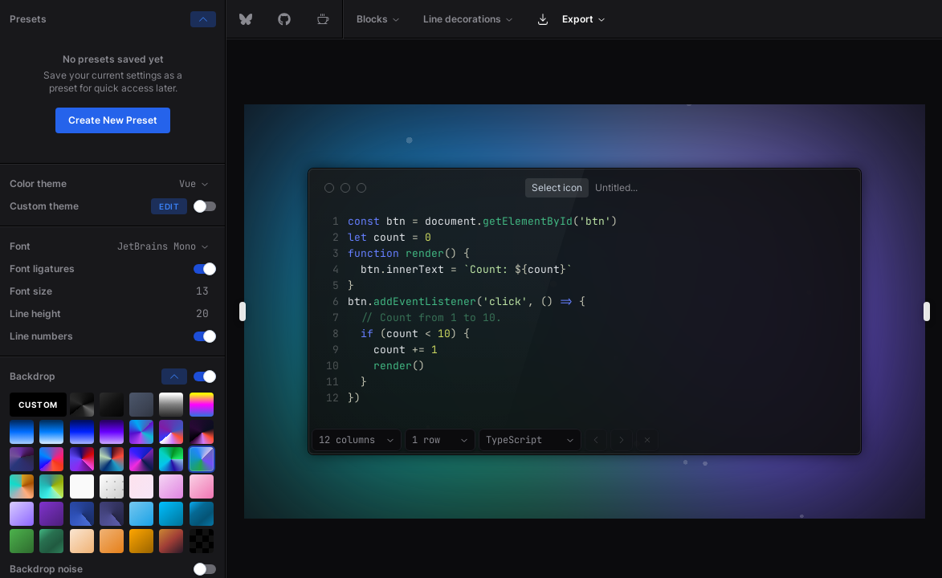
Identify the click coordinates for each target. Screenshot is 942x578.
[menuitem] (379, 19)
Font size (31, 291)
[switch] (205, 206)
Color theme (38, 183)
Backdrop (32, 376)
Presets (28, 19)
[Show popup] (557, 188)
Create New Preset (112, 120)
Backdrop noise (46, 569)
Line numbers (41, 336)
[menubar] (584, 19)
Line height (35, 313)
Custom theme (44, 206)
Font (20, 246)
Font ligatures (42, 269)
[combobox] (357, 440)
